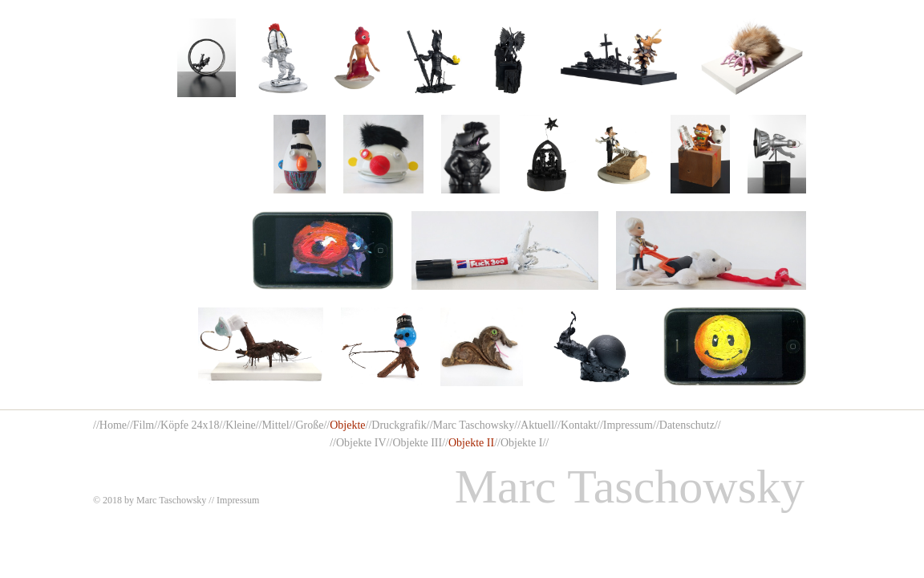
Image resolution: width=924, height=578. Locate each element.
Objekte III (417, 443)
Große (309, 425)
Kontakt (579, 425)
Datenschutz (687, 425)
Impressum (628, 425)
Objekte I (521, 443)
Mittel (275, 425)
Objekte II (471, 443)
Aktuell (537, 425)
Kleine (240, 425)
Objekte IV (361, 443)
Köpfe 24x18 (190, 425)
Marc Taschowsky (474, 425)
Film (143, 425)
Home (113, 425)
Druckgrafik (398, 425)
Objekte (347, 425)
